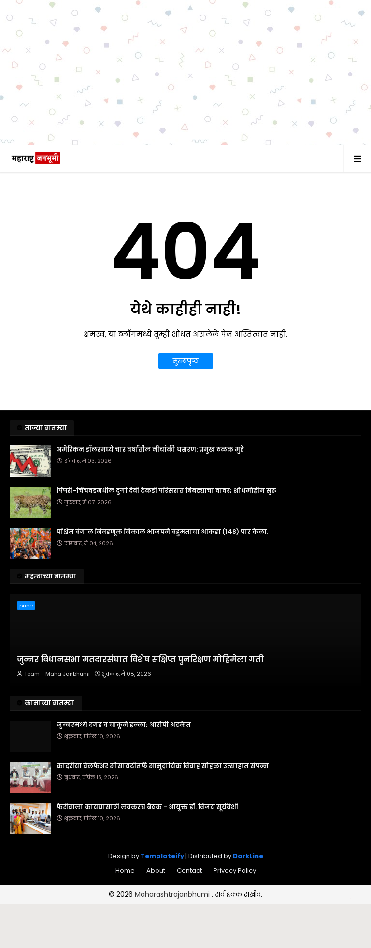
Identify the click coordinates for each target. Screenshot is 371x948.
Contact (189, 870)
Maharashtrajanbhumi (173, 894)
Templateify (162, 855)
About (155, 870)
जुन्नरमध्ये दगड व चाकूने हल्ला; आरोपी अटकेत (124, 725)
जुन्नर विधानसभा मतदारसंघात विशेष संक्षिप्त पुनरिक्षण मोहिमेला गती (140, 659)
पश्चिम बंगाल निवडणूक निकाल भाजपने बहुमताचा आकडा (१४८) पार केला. (162, 532)
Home (125, 870)
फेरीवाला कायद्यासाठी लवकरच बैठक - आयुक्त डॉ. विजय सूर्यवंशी (147, 807)
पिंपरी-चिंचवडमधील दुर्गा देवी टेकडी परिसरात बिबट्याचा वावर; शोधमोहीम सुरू (166, 491)
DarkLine (248, 855)
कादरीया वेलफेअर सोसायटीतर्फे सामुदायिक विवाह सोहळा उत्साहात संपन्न (163, 766)
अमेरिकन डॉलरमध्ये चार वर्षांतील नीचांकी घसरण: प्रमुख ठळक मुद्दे (150, 449)
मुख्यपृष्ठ (186, 361)
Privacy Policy (235, 870)
